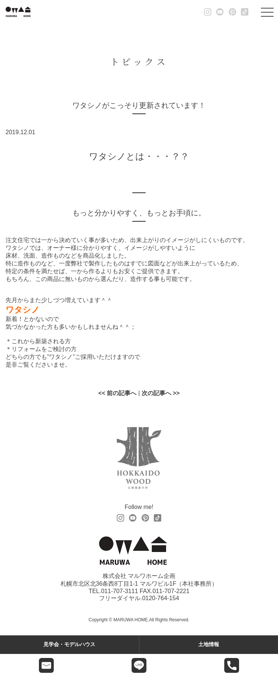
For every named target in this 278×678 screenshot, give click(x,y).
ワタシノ (23, 309)
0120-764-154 (160, 598)
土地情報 (208, 644)
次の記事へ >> (161, 393)
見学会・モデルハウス (69, 644)
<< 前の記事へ (117, 393)
